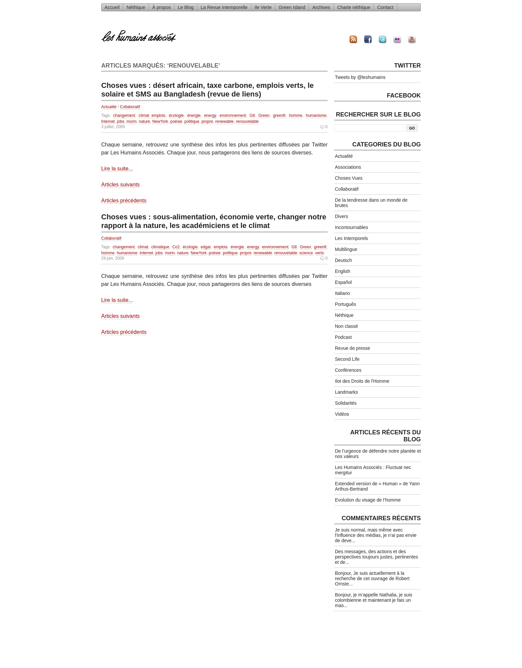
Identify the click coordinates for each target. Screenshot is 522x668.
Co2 (176, 247)
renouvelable (247, 121)
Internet (108, 121)
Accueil (112, 7)
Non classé (346, 326)
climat (143, 247)
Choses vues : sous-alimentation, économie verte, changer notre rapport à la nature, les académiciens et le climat (213, 221)
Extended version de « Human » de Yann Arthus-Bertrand (377, 486)
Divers (341, 216)
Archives (321, 7)
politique (191, 121)
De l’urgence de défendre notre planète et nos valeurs (378, 453)
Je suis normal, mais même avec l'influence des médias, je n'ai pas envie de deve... (375, 535)
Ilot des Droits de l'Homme (362, 381)
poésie (176, 121)
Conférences (348, 370)
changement (124, 115)
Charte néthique (354, 7)
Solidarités (346, 403)
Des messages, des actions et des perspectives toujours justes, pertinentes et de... (376, 557)
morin (131, 121)
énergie (193, 115)
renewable (224, 121)
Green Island (292, 7)
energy (210, 115)
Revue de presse (352, 348)
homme (295, 115)
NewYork (160, 121)
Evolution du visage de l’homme (368, 500)
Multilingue (346, 249)
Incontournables (351, 227)
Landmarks (346, 392)
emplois (220, 247)
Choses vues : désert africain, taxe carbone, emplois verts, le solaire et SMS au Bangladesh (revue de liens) (207, 89)
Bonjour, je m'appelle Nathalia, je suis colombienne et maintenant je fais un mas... (373, 600)
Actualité (109, 107)
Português (345, 304)
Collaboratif (130, 107)
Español (343, 282)
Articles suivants (120, 184)
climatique (160, 247)
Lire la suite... (117, 168)
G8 (252, 115)
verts (319, 253)
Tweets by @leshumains (360, 77)
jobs (120, 121)
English (342, 271)
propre (207, 121)
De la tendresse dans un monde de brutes (371, 202)
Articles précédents (123, 200)
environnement (233, 115)
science (306, 253)
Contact (385, 7)
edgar (206, 247)
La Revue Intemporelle (224, 7)
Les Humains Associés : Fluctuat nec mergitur (373, 470)
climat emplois (152, 115)
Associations (348, 167)
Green (263, 115)
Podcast (343, 337)
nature (144, 121)
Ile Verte (263, 7)
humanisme (316, 115)
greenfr (279, 115)
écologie (176, 115)
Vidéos (342, 414)
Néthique (136, 7)
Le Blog (185, 7)
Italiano (342, 293)
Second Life (347, 359)
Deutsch (343, 260)
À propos (161, 7)
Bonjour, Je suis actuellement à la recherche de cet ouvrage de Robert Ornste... (372, 578)
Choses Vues (349, 178)
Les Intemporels (351, 238)
